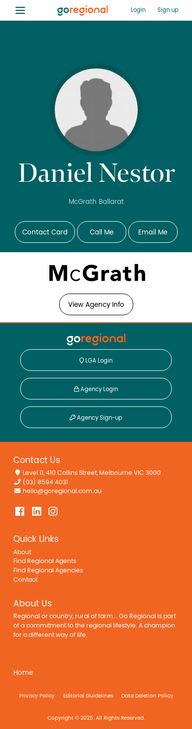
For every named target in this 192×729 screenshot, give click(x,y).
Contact (25, 580)
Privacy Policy (37, 695)
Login (138, 10)
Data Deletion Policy (147, 695)
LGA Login (96, 361)
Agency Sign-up (96, 418)
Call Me (102, 232)
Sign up (168, 10)
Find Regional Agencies (48, 570)
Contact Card (45, 232)
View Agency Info (96, 304)
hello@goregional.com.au (62, 491)
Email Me (152, 232)
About (22, 552)
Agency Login (96, 389)
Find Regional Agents (44, 561)
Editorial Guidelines (88, 695)
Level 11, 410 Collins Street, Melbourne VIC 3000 (92, 473)
